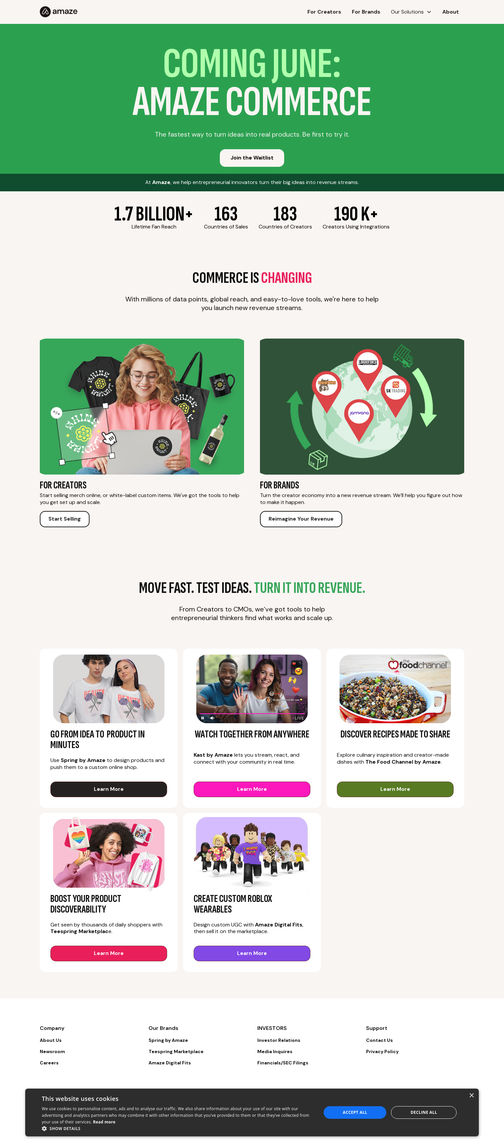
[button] (411, 12)
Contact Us (379, 1040)
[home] (98, 11)
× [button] (471, 1095)
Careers (49, 1063)
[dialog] (252, 1112)
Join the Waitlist (252, 157)
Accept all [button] (355, 1112)
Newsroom (52, 1051)
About (450, 11)
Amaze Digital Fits (170, 1063)
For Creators (324, 11)
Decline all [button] (423, 1112)
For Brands (366, 11)
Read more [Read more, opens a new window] (104, 1122)
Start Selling (64, 518)
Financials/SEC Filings (282, 1063)
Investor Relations (278, 1040)
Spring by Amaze (168, 1040)
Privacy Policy (382, 1051)
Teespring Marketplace (176, 1051)
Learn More (109, 789)
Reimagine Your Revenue (301, 518)
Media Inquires (274, 1051)
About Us (51, 1040)
